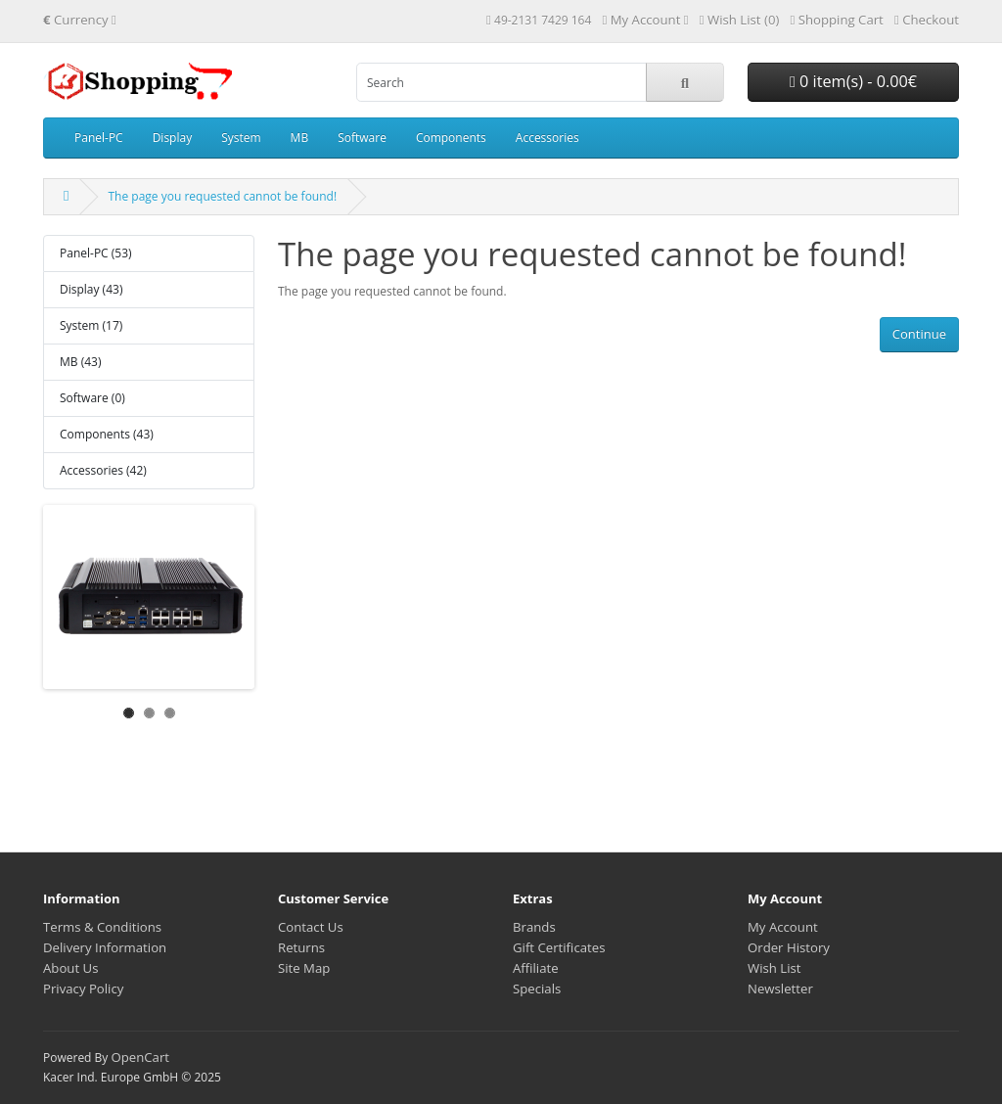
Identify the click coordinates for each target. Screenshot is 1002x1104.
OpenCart (140, 1057)
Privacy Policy (83, 988)
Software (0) (92, 398)
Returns (301, 947)
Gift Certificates (559, 947)
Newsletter (780, 988)
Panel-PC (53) (96, 253)
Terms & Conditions (102, 927)
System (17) (91, 325)
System (240, 137)
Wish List (774, 968)
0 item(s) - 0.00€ (853, 81)
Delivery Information (104, 947)
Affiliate (536, 968)
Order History (789, 947)
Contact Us (310, 927)
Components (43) (107, 434)
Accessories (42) (103, 470)
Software (362, 137)
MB (300, 137)
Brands (534, 927)
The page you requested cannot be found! (222, 196)
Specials (537, 988)
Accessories (547, 137)
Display (173, 137)
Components (451, 137)
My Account (783, 927)
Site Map (304, 968)
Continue (919, 334)
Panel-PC (98, 137)
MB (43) (80, 361)
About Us (70, 968)
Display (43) (91, 289)
